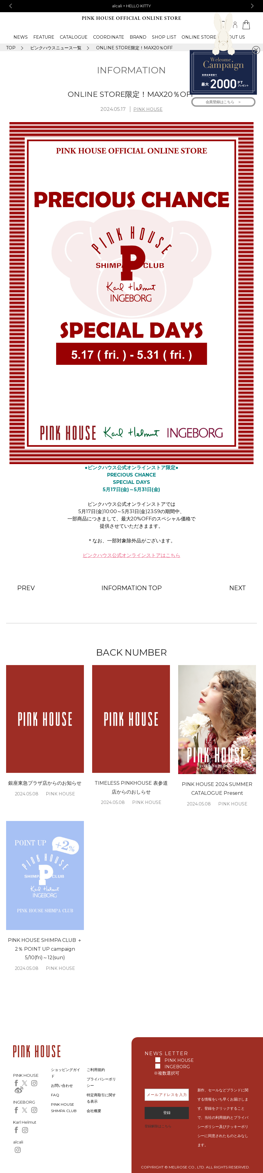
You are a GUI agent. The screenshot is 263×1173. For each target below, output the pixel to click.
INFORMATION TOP (131, 588)
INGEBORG (177, 1066)
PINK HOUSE (148, 109)
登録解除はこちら (158, 1126)
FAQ (55, 1095)
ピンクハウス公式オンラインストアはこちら (131, 555)
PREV (26, 588)
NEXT (237, 588)
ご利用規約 (96, 1069)
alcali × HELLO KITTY (131, 5)
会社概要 (94, 1110)
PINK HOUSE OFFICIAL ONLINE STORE (131, 18)
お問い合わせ (62, 1085)
